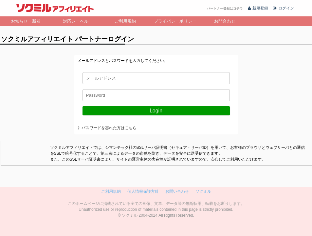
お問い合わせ (177, 191)
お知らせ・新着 (26, 21)
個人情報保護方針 (143, 191)
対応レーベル (75, 21)
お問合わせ (224, 21)
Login (156, 110)
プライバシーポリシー (175, 21)
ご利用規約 (125, 21)
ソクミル (203, 191)
